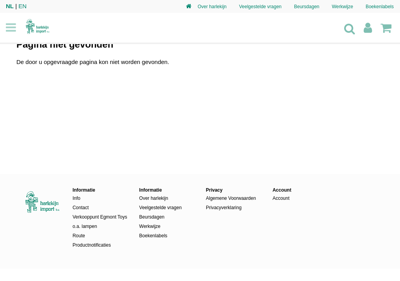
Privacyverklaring (223, 207)
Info (76, 198)
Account (281, 198)
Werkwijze (342, 6)
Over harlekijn (212, 6)
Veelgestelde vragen (260, 6)
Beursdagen (307, 6)
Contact (81, 207)
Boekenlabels (380, 6)
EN (22, 6)
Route (79, 235)
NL (10, 6)
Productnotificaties (92, 245)
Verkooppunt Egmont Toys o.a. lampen (100, 221)
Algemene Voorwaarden (231, 198)
